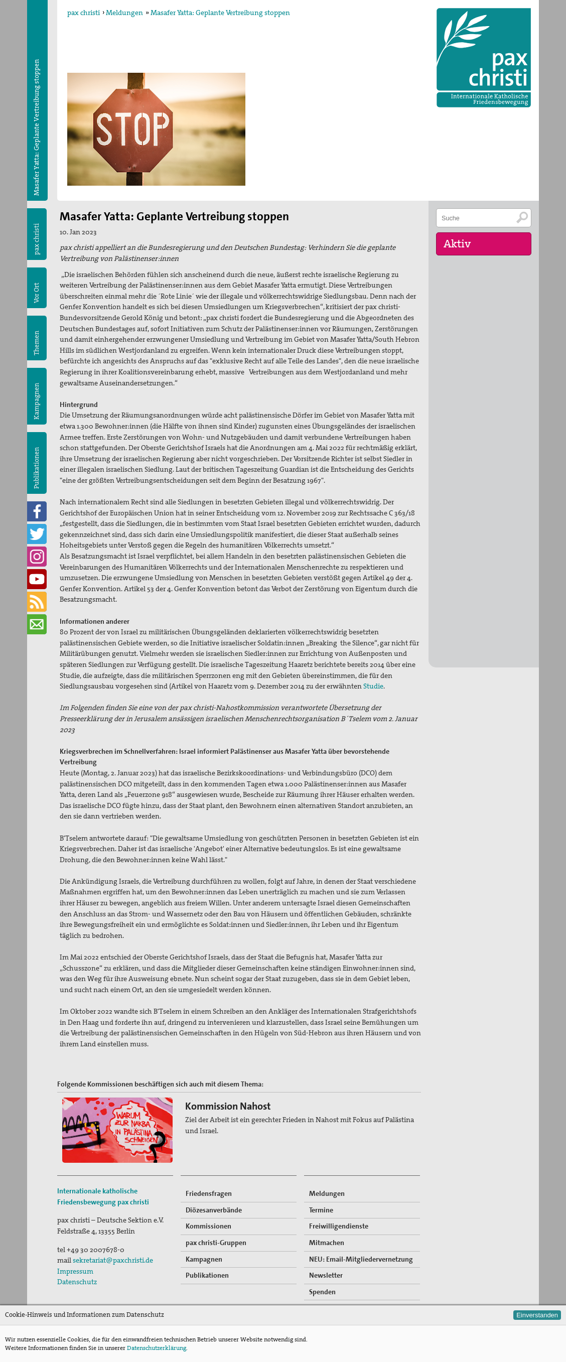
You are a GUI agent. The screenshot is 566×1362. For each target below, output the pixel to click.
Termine (321, 1209)
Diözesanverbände (214, 1209)
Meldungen (124, 12)
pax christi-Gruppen (216, 1242)
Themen (36, 343)
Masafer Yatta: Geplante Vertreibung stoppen (220, 12)
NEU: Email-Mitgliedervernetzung (361, 1259)
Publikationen (36, 468)
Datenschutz (77, 1281)
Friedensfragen (209, 1193)
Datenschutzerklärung (156, 1348)
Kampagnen (36, 401)
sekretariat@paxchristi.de (113, 1260)
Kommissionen (208, 1226)
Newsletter (326, 1275)
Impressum (75, 1271)
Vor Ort (36, 293)
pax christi (83, 12)
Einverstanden (537, 1315)
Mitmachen (326, 1242)
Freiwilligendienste (338, 1226)
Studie (373, 686)
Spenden (322, 1291)
